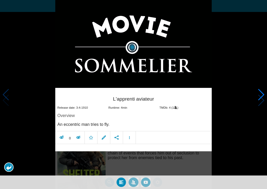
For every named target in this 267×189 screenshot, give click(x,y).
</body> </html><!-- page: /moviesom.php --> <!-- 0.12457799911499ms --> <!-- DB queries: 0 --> (133, 94)
